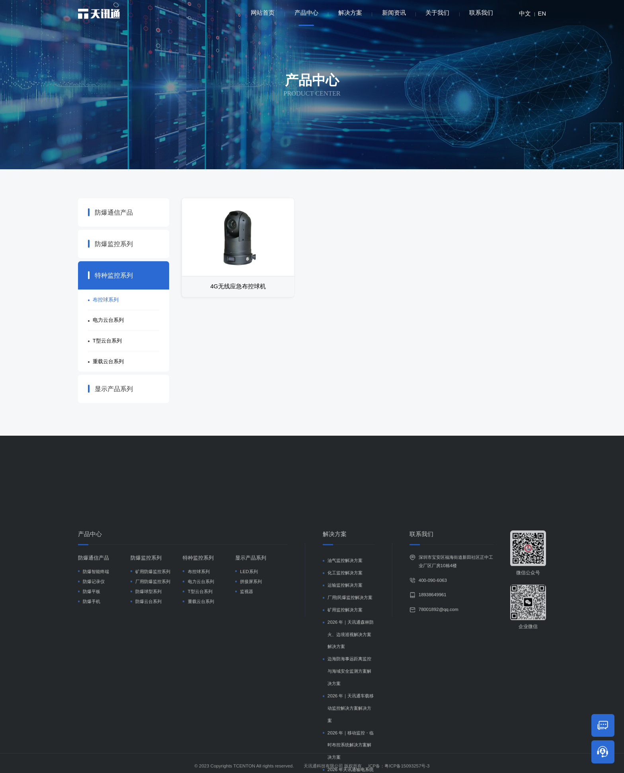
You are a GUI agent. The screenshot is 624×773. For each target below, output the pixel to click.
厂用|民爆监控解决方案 (350, 688)
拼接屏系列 (251, 672)
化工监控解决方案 (345, 664)
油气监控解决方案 (345, 652)
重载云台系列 (108, 361)
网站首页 (263, 13)
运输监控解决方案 (345, 676)
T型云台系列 (107, 341)
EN (542, 13)
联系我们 (481, 13)
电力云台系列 (108, 320)
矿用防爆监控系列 (152, 662)
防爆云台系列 (148, 693)
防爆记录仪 (94, 672)
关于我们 (437, 13)
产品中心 (306, 18)
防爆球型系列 (148, 682)
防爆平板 (91, 682)
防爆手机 (91, 693)
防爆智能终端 (96, 662)
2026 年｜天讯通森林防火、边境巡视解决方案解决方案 (351, 725)
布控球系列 (106, 300)
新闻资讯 (394, 13)
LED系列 (248, 662)
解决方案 (350, 13)
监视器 (246, 682)
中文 (525, 13)
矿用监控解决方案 (345, 701)
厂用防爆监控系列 (152, 672)
